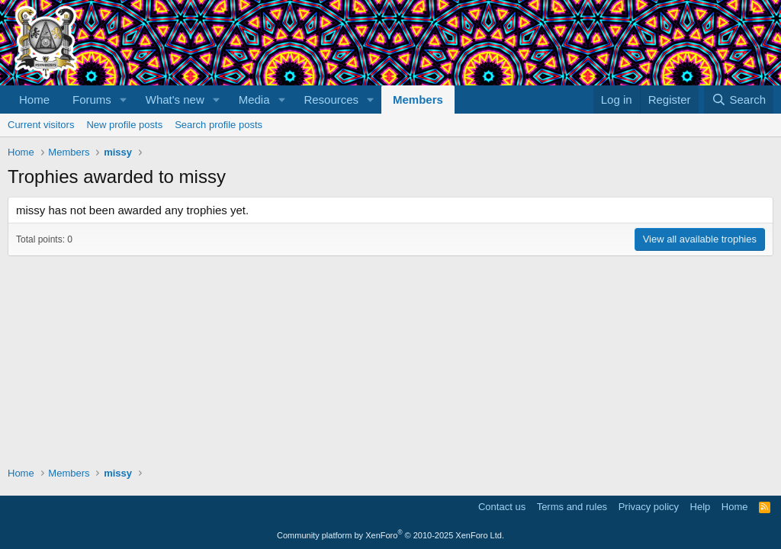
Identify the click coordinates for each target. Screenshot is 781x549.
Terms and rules (572, 506)
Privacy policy (649, 506)
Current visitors (41, 124)
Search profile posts (218, 124)
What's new (175, 99)
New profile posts (124, 124)
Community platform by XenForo (390, 535)
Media (254, 99)
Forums (91, 99)
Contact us (501, 506)
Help (700, 506)
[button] (123, 99)
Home (34, 99)
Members (418, 99)
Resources (331, 99)
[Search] (738, 99)
